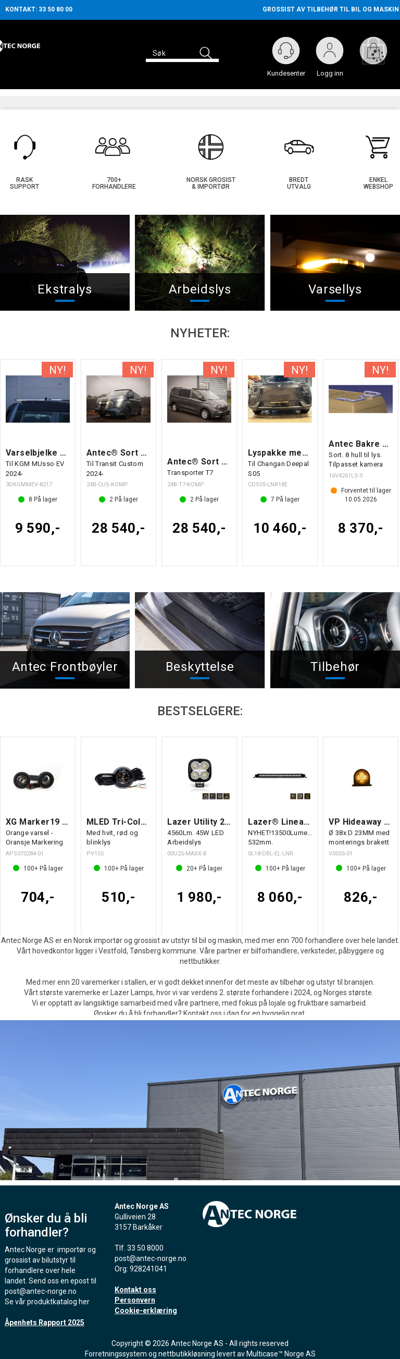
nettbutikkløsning (186, 1348)
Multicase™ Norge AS (281, 1348)
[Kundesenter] (286, 50)
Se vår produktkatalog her (47, 1296)
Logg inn (330, 52)
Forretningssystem (116, 1348)
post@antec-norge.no (41, 1286)
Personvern (135, 1295)
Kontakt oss (135, 1284)
